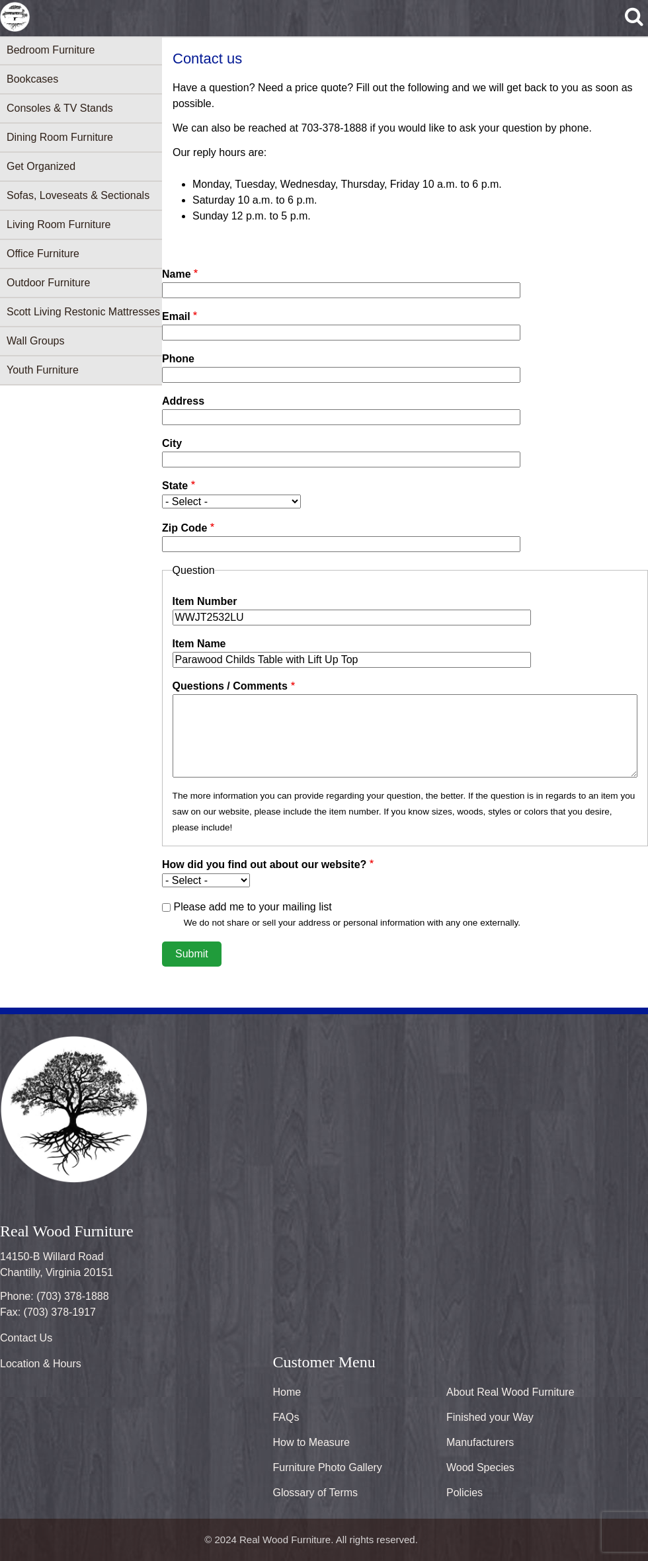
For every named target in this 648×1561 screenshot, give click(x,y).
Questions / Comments (230, 686)
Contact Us (26, 1337)
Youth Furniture (43, 370)
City (172, 443)
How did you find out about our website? (264, 864)
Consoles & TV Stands (60, 108)
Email (176, 316)
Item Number (205, 601)
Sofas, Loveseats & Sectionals (78, 195)
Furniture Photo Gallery (327, 1467)
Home (286, 1392)
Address (183, 401)
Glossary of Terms (315, 1492)
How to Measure (311, 1442)
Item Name (199, 643)
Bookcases (32, 79)
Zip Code (184, 528)
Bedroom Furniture (51, 50)
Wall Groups (35, 340)
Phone (178, 358)
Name (176, 274)
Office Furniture (43, 253)
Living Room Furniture (58, 224)
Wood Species (480, 1467)
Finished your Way (490, 1417)
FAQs (285, 1417)
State (175, 485)
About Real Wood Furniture (510, 1392)
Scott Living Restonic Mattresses (83, 311)
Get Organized (41, 166)
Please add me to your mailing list (252, 906)
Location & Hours (40, 1363)
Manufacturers (480, 1442)
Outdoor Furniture (48, 282)
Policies (464, 1492)
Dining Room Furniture (60, 137)
